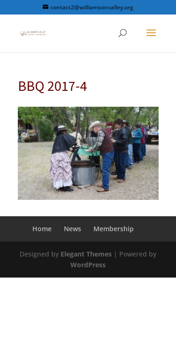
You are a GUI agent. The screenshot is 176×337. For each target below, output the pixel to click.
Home (42, 228)
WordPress (88, 264)
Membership (113, 228)
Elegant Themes (86, 253)
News (72, 228)
